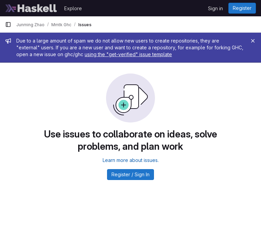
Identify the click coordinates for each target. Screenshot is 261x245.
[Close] (253, 41)
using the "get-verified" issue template (128, 54)
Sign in (215, 8)
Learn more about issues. (131, 160)
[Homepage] (31, 8)
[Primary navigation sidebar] (8, 24)
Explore (73, 8)
